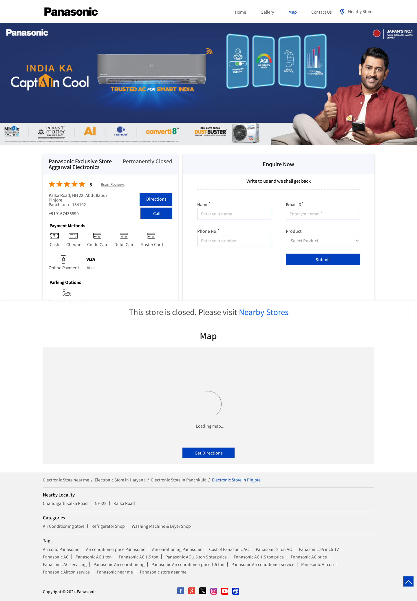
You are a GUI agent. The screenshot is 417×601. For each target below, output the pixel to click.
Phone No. (208, 230)
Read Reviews (113, 184)
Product (294, 230)
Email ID (294, 204)
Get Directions (209, 453)
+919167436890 (64, 213)
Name (204, 204)
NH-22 (101, 503)
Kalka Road (124, 503)
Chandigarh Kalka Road (65, 503)
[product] (323, 240)
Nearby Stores (263, 311)
